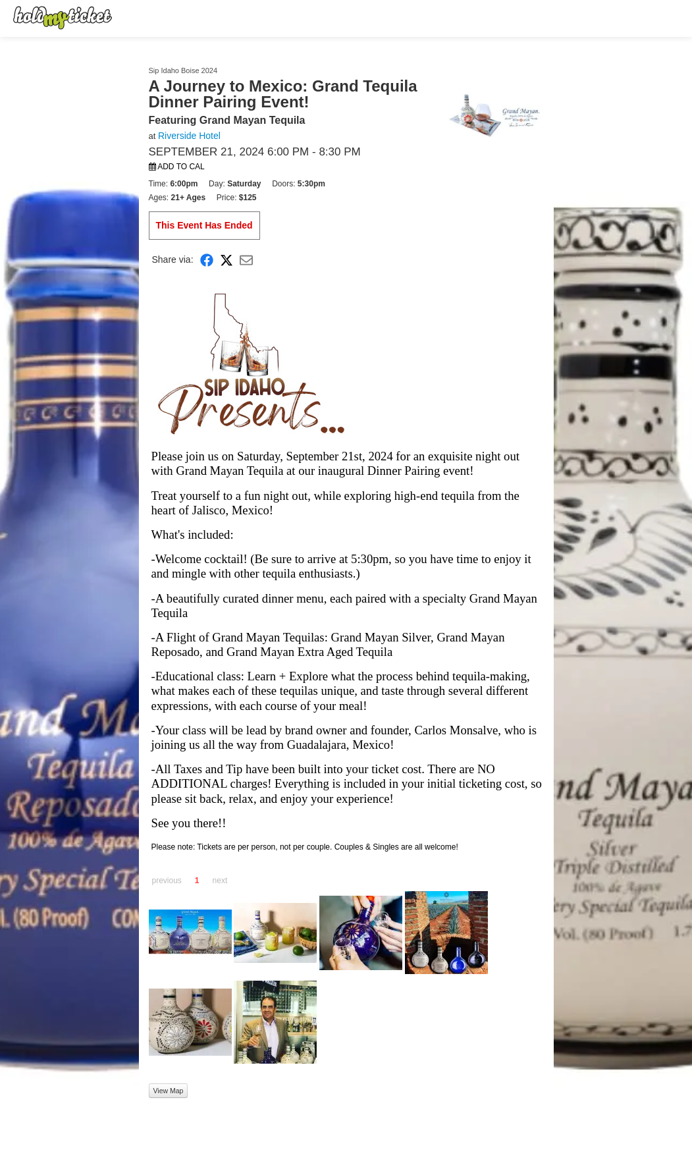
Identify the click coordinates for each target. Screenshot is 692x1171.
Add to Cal (177, 166)
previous (167, 880)
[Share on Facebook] (206, 260)
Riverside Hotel (189, 135)
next (220, 880)
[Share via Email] (246, 260)
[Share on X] (226, 260)
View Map (168, 1091)
